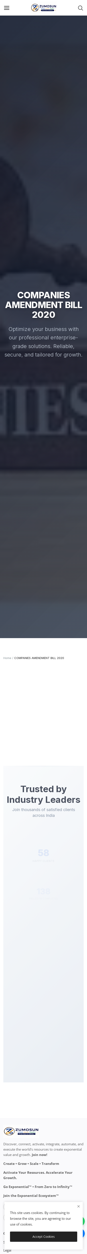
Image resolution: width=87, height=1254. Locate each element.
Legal (7, 1250)
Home (7, 658)
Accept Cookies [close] (43, 1236)
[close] (79, 1206)
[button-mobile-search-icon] (80, 7)
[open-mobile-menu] (6, 7)
